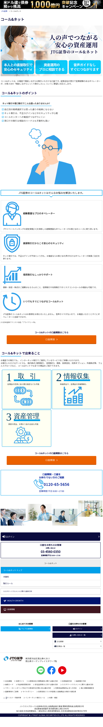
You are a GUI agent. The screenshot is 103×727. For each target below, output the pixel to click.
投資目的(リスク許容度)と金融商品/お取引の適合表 (57, 691)
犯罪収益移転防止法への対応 (66, 688)
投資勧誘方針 (67, 681)
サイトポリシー (28, 691)
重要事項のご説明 (11, 691)
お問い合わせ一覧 (77, 635)
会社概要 (59, 641)
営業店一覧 (59, 646)
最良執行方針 (81, 681)
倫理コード (9, 684)
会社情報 (8, 681)
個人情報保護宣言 (87, 688)
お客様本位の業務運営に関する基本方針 (43, 681)
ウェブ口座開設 (25, 628)
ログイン (8, 536)
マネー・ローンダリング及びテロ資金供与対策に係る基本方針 (28, 688)
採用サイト (20, 681)
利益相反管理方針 (24, 684)
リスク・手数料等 (13, 698)
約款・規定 (53, 697)
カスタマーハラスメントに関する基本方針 (77, 684)
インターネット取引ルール (35, 697)
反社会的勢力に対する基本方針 (46, 684)
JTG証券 (4, 11)
